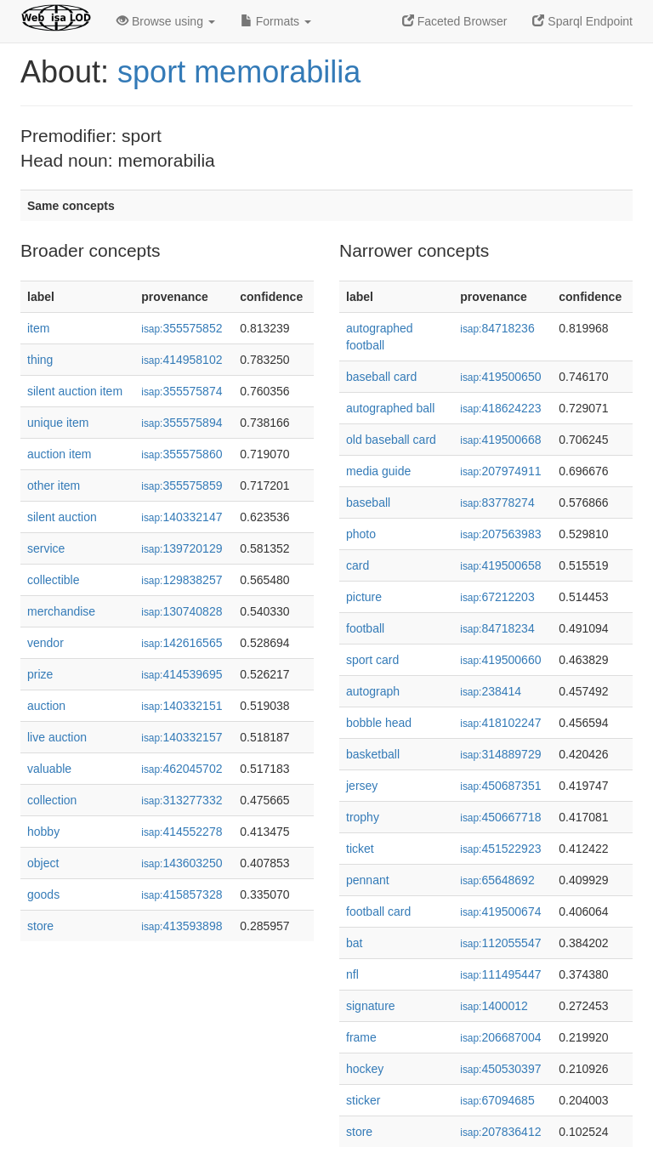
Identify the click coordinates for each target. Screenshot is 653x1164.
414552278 (181, 831)
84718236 (497, 328)
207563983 (500, 534)
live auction (57, 737)
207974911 (500, 471)
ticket (360, 848)
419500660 (500, 660)
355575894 (181, 422)
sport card (372, 660)
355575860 (181, 454)
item (38, 328)
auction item (59, 454)
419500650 (500, 376)
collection (52, 800)
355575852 (181, 328)
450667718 (500, 817)
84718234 (497, 628)
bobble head (379, 723)
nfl (352, 974)
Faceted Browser (455, 21)
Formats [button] (276, 21)
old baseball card (391, 439)
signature (370, 1006)
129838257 (181, 580)
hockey (364, 1069)
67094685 (497, 1100)
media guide (378, 471)
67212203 (497, 597)
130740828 (181, 611)
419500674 (500, 911)
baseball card (381, 376)
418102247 (500, 723)
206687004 (500, 1037)
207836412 (500, 1131)
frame (361, 1037)
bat (354, 943)
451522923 (500, 848)
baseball (368, 502)
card (357, 565)
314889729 (500, 754)
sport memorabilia (239, 71)
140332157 (181, 737)
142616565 (181, 643)
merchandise (61, 611)
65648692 (497, 880)
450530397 (500, 1069)
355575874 (181, 391)
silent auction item (74, 391)
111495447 (500, 974)
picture (364, 597)
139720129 (181, 548)
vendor (45, 643)
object (43, 863)
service (46, 548)
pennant (367, 880)
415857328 (181, 894)
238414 (490, 691)
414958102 (181, 359)
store (40, 926)
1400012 (494, 1006)
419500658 (500, 565)
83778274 (497, 502)
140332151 (181, 706)
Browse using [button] (165, 21)
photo (361, 534)
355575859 (181, 485)
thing (40, 359)
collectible (53, 580)
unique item (57, 422)
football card (378, 911)
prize (40, 674)
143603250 (181, 863)
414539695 (181, 674)
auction (46, 706)
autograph (373, 691)
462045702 (181, 768)
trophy (362, 817)
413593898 (181, 926)
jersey (362, 785)
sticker (363, 1100)
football (365, 628)
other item (53, 485)
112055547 (500, 943)
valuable (49, 768)
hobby (43, 831)
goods (43, 894)
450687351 (500, 785)
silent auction (62, 517)
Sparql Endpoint (582, 21)
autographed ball (390, 408)
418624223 (500, 408)
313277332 (181, 800)
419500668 (500, 439)
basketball (373, 754)
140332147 (181, 517)
